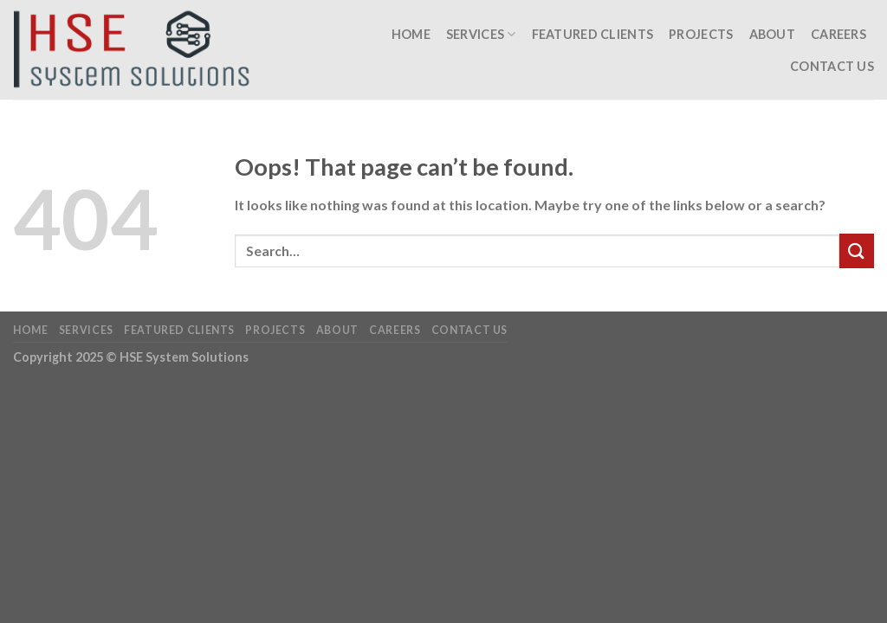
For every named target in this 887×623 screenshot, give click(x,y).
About (772, 34)
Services (481, 34)
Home (411, 34)
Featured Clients (593, 34)
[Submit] (856, 250)
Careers (838, 34)
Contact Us (832, 66)
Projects (701, 34)
